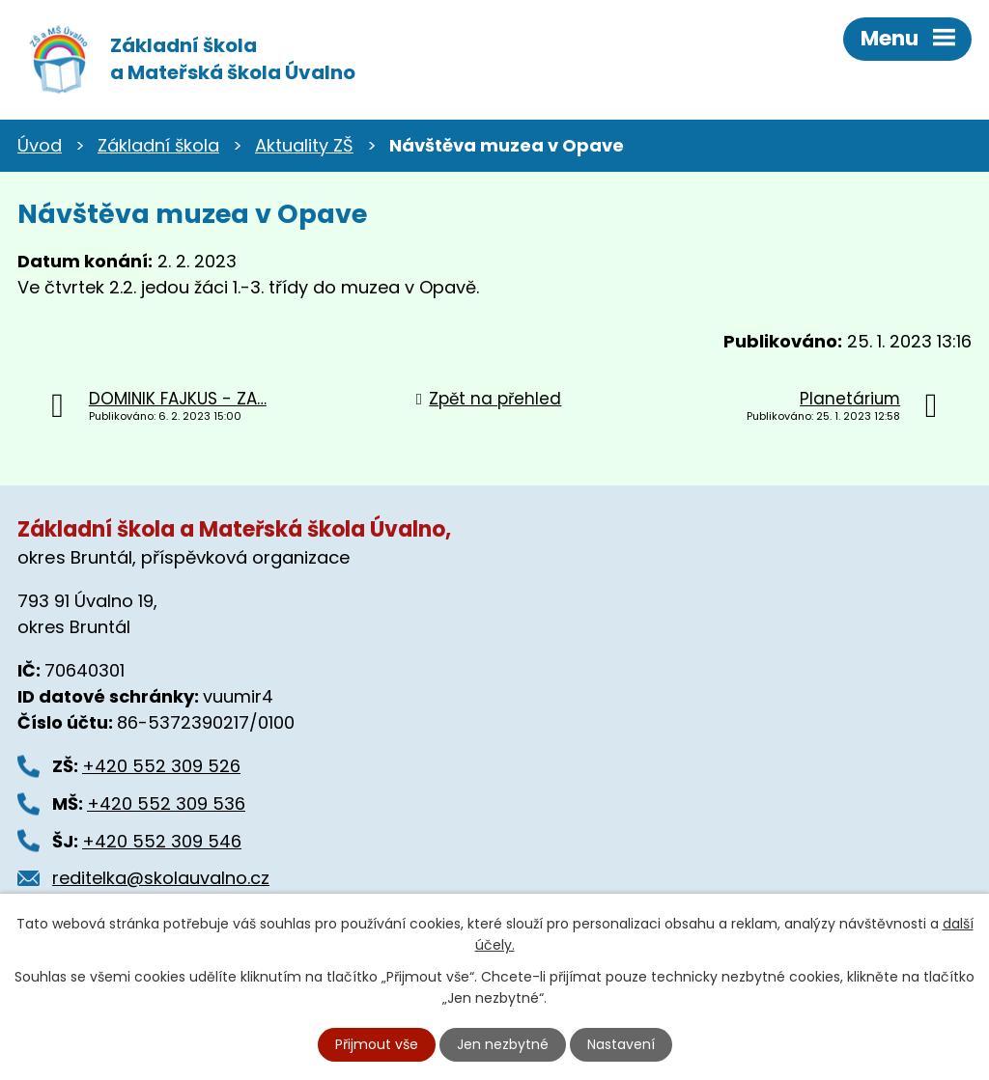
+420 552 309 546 (161, 841)
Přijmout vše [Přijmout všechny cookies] (376, 1044)
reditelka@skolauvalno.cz (160, 878)
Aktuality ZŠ (304, 145)
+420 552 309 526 (161, 766)
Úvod (39, 145)
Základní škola (158, 145)
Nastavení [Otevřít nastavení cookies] (621, 1044)
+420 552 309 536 (166, 803)
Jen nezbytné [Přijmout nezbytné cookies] (503, 1044)
